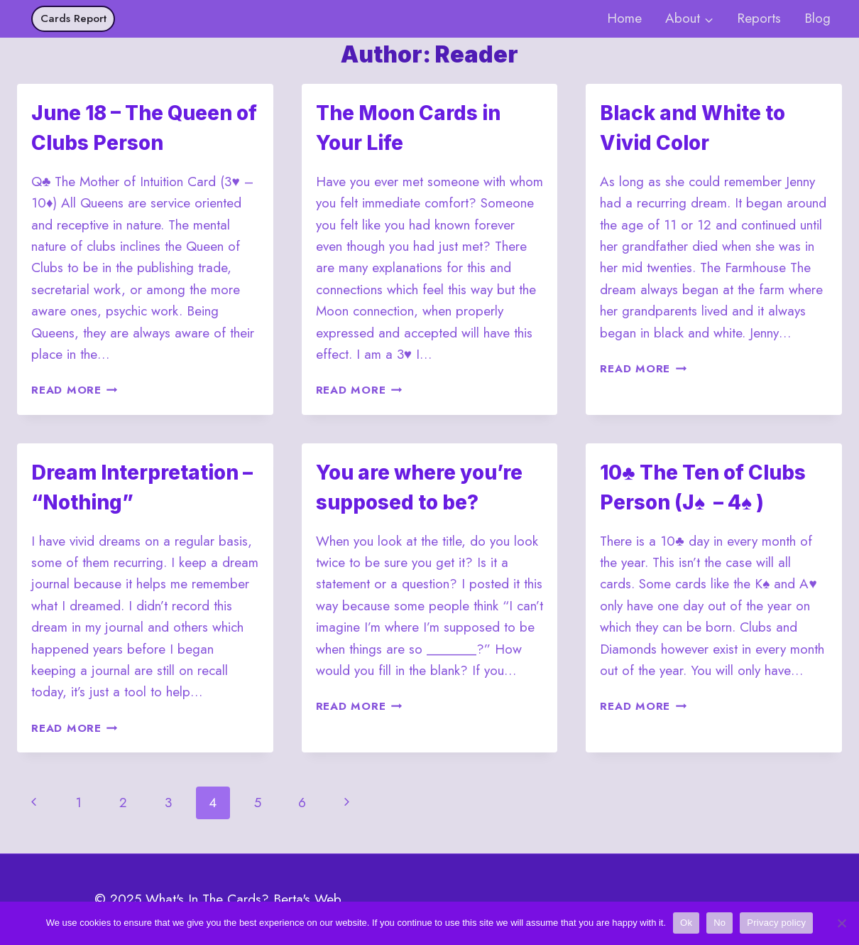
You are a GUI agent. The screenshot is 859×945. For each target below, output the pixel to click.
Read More (74, 390)
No (719, 922)
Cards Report (73, 18)
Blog (817, 18)
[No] (841, 923)
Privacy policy (776, 922)
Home (624, 18)
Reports (759, 18)
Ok (686, 922)
